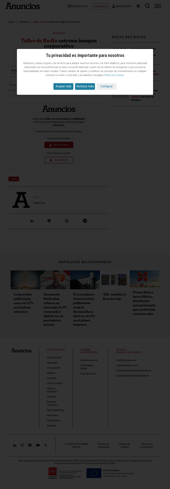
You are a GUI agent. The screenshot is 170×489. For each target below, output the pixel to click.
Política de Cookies (114, 75)
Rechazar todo (85, 86)
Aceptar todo (63, 86)
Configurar (106, 86)
